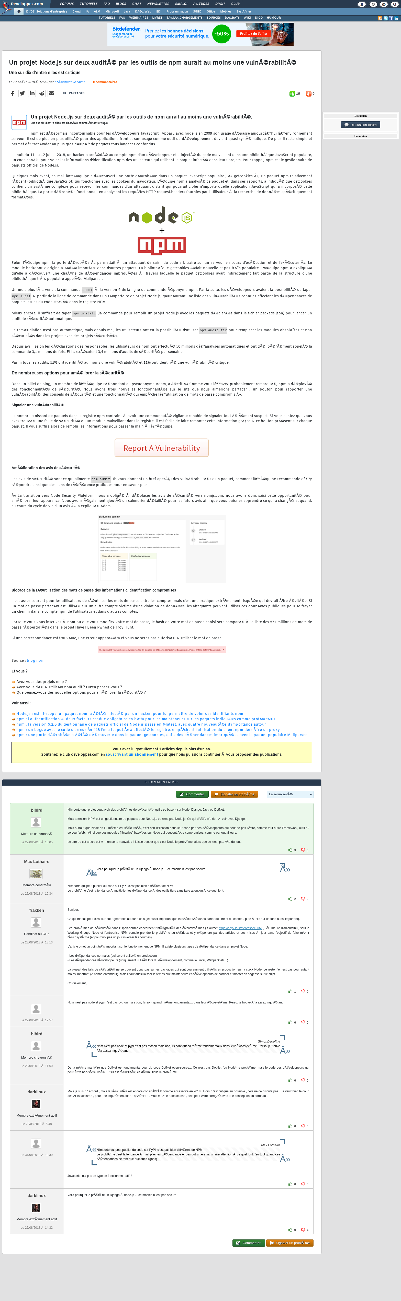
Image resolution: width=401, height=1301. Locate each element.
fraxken (36, 910)
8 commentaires (105, 82)
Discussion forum (360, 125)
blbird (36, 810)
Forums (67, 4)
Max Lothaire (36, 861)
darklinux (37, 1092)
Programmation (177, 12)
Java (127, 12)
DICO (259, 18)
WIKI (247, 18)
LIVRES (157, 18)
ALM (97, 12)
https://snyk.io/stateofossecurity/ (240, 928)
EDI (158, 12)
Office (211, 12)
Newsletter (158, 4)
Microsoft (112, 12)
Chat (137, 4)
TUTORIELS (107, 18)
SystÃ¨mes (244, 12)
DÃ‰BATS (232, 18)
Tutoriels (88, 4)
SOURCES (214, 18)
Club (235, 4)
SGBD (197, 12)
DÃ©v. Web (143, 12)
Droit (220, 4)
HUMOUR (274, 18)
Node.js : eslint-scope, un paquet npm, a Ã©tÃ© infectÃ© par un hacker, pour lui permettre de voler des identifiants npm (129, 714)
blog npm (35, 660)
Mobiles (225, 12)
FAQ (106, 4)
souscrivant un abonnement (132, 754)
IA (87, 12)
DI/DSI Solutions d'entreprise (46, 12)
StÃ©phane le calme (69, 82)
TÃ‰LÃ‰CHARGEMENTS (184, 18)
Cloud (76, 12)
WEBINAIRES (138, 18)
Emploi (181, 4)
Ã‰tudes (201, 4)
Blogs (121, 4)
